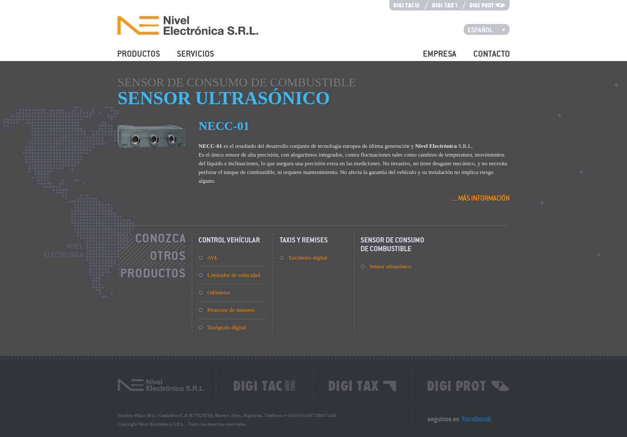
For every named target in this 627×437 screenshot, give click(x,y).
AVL (212, 257)
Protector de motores (230, 310)
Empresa (433, 58)
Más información (480, 197)
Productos (129, 58)
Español (488, 29)
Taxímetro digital (307, 257)
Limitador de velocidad (233, 275)
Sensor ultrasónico (390, 266)
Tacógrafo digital (226, 327)
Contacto (484, 58)
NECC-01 (224, 126)
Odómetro (218, 292)
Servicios (187, 58)
